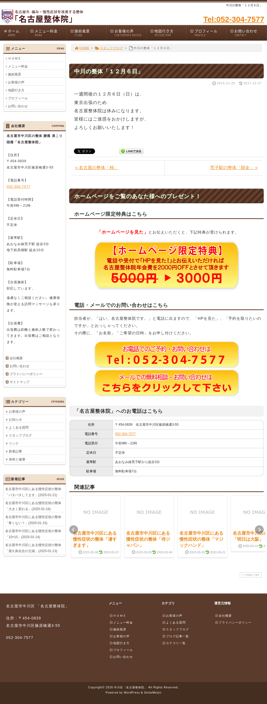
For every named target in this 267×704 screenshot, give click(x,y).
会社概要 (16, 358)
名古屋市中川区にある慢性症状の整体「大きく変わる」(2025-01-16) (33, 506)
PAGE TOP (250, 575)
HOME (82, 48)
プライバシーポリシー (26, 374)
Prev (73, 529)
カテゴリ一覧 (174, 643)
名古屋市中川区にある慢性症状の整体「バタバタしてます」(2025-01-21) (33, 492)
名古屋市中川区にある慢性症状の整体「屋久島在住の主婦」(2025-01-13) (33, 548)
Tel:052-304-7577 (233, 19)
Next (259, 529)
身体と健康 (17, 459)
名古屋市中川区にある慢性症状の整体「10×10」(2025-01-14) (33, 534)
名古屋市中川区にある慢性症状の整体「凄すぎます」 (95, 539)
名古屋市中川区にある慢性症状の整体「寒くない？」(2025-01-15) (33, 520)
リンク (14, 443)
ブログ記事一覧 (175, 636)
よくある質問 (19, 427)
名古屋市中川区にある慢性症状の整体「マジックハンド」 (201, 539)
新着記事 (15, 451)
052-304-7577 (125, 434)
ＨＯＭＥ (14, 58)
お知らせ (15, 419)
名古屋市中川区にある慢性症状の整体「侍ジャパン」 (148, 539)
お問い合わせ (248, 32)
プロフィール (208, 32)
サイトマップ (19, 382)
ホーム (15, 32)
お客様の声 (128, 32)
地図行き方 (168, 32)
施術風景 (88, 32)
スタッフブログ (109, 48)
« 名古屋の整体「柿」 (96, 167)
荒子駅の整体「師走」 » (234, 167)
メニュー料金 (48, 32)
